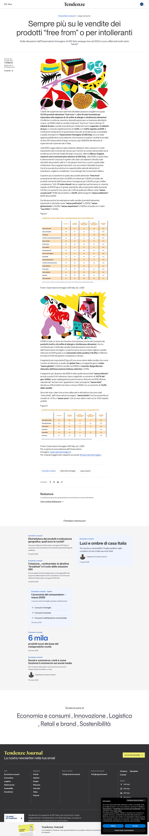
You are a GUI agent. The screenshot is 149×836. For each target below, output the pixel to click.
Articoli (35, 774)
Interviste (36, 788)
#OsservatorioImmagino (90, 455)
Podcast (36, 795)
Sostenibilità (95, 723)
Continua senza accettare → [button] (136, 800)
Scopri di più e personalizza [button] (124, 830)
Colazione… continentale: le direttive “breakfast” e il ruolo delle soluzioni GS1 (48, 566)
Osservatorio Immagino (68, 471)
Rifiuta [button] (113, 826)
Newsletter (134, 771)
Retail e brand (58, 723)
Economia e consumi (49, 471)
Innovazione (90, 715)
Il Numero (36, 785)
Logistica (120, 715)
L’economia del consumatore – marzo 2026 (48, 596)
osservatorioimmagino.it (60, 452)
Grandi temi (8, 792)
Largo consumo (85, 471)
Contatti (123, 775)
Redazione (9, 63)
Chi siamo (123, 771)
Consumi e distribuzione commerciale (49, 618)
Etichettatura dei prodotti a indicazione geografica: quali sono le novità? (50, 540)
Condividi (8, 71)
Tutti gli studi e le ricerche (71, 774)
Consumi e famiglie (41, 607)
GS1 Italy (125, 784)
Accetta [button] (135, 826)
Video (35, 792)
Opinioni (36, 778)
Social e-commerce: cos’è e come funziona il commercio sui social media (50, 662)
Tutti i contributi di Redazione (52, 502)
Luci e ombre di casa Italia (103, 543)
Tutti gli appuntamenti (99, 774)
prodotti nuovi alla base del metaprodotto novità (50, 641)
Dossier (36, 781)
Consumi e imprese (41, 613)
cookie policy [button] (117, 811)
